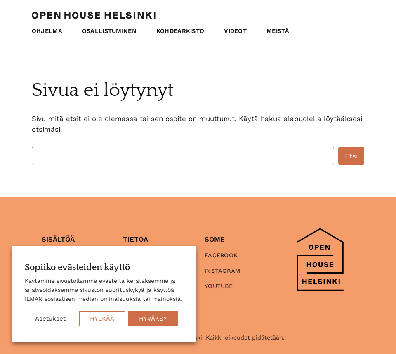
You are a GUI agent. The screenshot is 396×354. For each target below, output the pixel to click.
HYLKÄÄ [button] (102, 318)
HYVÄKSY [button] (153, 318)
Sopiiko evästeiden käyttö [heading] (77, 267)
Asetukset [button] (50, 318)
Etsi (351, 156)
